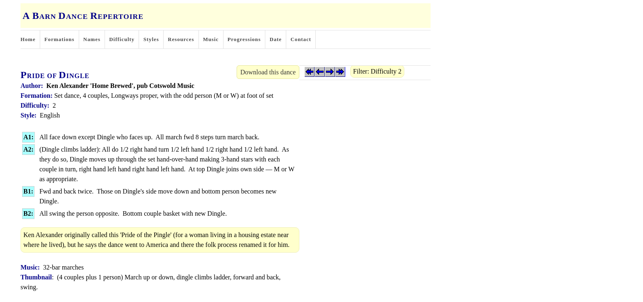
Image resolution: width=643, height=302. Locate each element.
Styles (151, 39)
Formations (59, 39)
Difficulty (122, 39)
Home (28, 39)
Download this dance (268, 72)
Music (211, 39)
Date (275, 39)
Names (91, 39)
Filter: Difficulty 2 (377, 71)
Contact (301, 39)
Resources (181, 39)
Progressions (244, 39)
